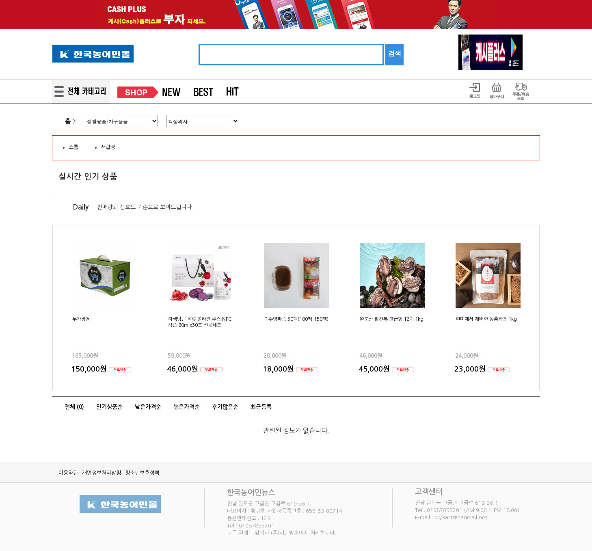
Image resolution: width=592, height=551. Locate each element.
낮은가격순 (148, 407)
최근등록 (261, 407)
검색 (394, 53)
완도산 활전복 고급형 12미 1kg (391, 319)
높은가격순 (186, 407)
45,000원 (375, 369)
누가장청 (81, 319)
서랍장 (108, 147)
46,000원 (183, 369)
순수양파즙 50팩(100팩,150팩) (296, 319)
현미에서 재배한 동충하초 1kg (486, 319)
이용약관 (68, 472)
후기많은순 (225, 407)
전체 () (74, 407)
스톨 (73, 147)
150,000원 (90, 369)
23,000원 (471, 369)
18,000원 (279, 369)
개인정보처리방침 (101, 472)
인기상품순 (109, 407)
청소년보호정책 (142, 472)
